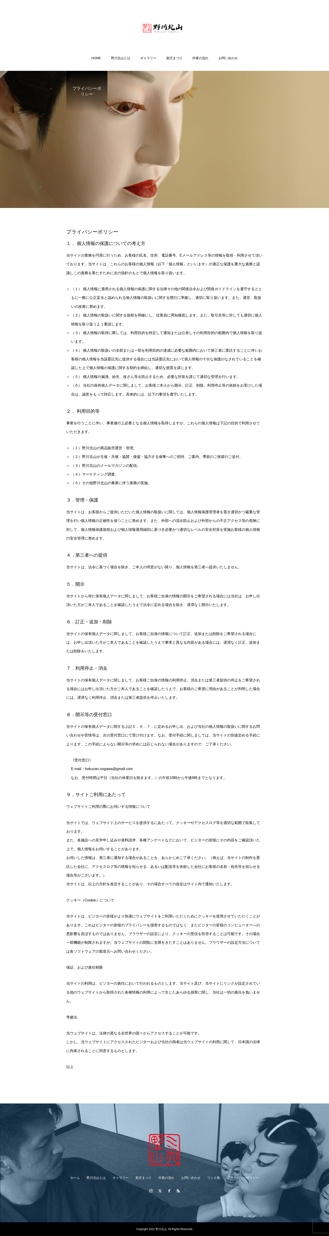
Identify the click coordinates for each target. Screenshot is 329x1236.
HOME (96, 58)
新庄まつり (174, 58)
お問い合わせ (228, 58)
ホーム (75, 1178)
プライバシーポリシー (243, 1178)
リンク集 (213, 1178)
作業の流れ (200, 58)
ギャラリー (148, 58)
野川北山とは (120, 58)
